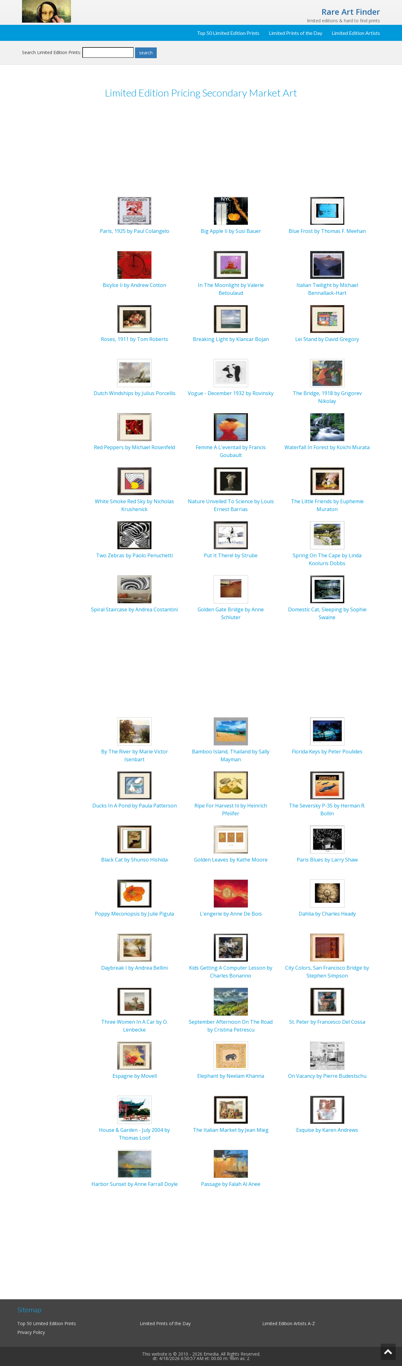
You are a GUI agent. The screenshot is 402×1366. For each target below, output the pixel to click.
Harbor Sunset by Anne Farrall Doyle (134, 1184)
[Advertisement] (201, 151)
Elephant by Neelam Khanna (230, 1075)
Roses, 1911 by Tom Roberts (134, 339)
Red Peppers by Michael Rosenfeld (134, 447)
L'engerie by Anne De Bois (231, 913)
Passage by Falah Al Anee (230, 1184)
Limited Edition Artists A (286, 1323)
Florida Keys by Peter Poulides (327, 751)
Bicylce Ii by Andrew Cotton (134, 285)
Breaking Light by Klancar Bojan (231, 339)
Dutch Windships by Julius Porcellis (135, 393)
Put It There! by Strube (231, 555)
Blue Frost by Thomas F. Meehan (327, 231)
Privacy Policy (31, 1332)
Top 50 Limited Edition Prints (228, 33)
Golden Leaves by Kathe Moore (231, 859)
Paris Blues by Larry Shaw (327, 859)
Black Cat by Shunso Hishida (134, 859)
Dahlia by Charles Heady (327, 913)
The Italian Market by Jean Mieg (231, 1129)
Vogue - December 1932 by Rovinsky (231, 393)
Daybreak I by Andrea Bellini (134, 967)
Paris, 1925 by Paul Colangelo (134, 231)
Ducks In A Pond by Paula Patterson (134, 805)
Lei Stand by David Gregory (327, 339)
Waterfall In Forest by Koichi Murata (327, 447)
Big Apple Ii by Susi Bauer (231, 231)
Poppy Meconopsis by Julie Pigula (134, 913)
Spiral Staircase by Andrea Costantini (134, 609)
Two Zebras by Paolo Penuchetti (134, 555)
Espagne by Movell (134, 1075)
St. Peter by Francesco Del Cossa (327, 1021)
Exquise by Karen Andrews (327, 1129)
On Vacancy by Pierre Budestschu (327, 1075)
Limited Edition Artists (356, 33)
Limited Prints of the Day (295, 33)
